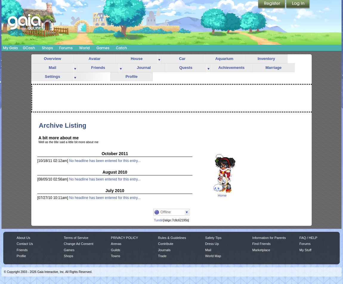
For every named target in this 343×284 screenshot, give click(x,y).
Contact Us (25, 244)
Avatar (95, 58)
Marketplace (261, 250)
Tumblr (158, 220)
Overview (52, 58)
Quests (185, 67)
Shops (47, 47)
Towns (115, 256)
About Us (23, 238)
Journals (164, 250)
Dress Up (212, 244)
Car (182, 58)
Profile (131, 76)
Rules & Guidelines (172, 238)
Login (298, 4)
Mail (52, 67)
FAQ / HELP (308, 238)
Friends (98, 67)
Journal (144, 67)
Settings (52, 76)
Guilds (115, 250)
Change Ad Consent (78, 244)
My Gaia (10, 47)
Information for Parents (269, 238)
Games (102, 47)
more (159, 59)
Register (272, 4)
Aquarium (224, 58)
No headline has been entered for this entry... (104, 161)
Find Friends (261, 244)
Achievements (231, 67)
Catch (121, 47)
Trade (162, 256)
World (84, 47)
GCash (29, 47)
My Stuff (305, 250)
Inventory (266, 58)
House (137, 58)
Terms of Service (76, 238)
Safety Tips (213, 238)
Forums (65, 47)
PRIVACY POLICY (124, 238)
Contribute (165, 244)
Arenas (116, 244)
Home (222, 195)
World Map (213, 256)
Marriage (273, 67)
